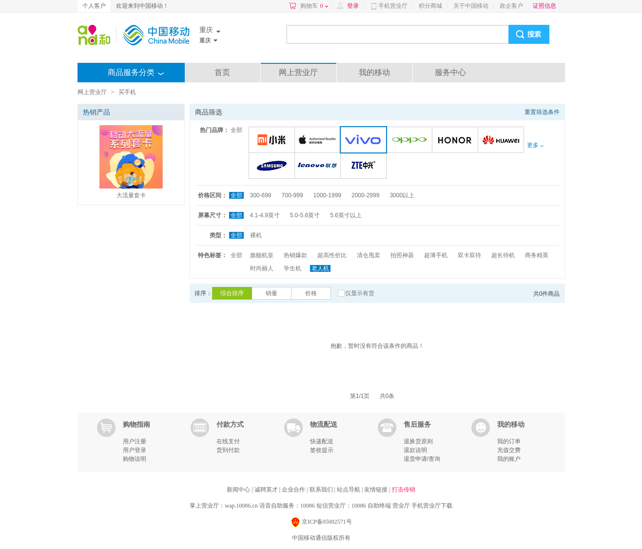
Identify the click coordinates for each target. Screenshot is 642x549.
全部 (236, 130)
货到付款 (228, 450)
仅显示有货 (359, 293)
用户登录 (134, 450)
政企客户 (511, 5)
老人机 (320, 268)
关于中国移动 (470, 5)
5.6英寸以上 (346, 215)
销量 (271, 293)
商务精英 (536, 255)
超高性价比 (332, 255)
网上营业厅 (298, 72)
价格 (311, 293)
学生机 (292, 268)
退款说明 (415, 450)
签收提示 (321, 450)
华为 (502, 141)
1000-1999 (327, 195)
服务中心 (450, 72)
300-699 (261, 195)
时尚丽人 (261, 268)
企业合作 (294, 489)
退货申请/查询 (422, 458)
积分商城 (430, 5)
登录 (353, 5)
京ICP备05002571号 (321, 522)
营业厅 (401, 505)
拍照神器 (402, 255)
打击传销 (403, 489)
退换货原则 (418, 441)
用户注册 (134, 441)
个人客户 (94, 5)
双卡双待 (469, 255)
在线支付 (228, 441)
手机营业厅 (393, 5)
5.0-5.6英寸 (305, 215)
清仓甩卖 (368, 255)
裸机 (256, 235)
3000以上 (401, 195)
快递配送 (321, 441)
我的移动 (374, 72)
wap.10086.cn (241, 505)
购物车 (314, 5)
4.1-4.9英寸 (265, 215)
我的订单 (509, 441)
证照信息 (544, 5)
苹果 (319, 141)
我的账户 (509, 458)
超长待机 (503, 255)
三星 (273, 166)
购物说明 (134, 458)
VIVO (365, 141)
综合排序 (232, 293)
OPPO (410, 141)
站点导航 (349, 489)
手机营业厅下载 (431, 505)
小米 (273, 141)
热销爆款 (295, 255)
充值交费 (509, 450)
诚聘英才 (266, 489)
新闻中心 (239, 489)
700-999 (292, 195)
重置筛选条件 (542, 112)
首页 (222, 72)
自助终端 (379, 505)
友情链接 (376, 489)
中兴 (365, 166)
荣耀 (456, 141)
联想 (319, 166)
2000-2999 (365, 195)
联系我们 (322, 489)
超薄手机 (435, 255)
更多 (535, 145)
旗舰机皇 (261, 255)
